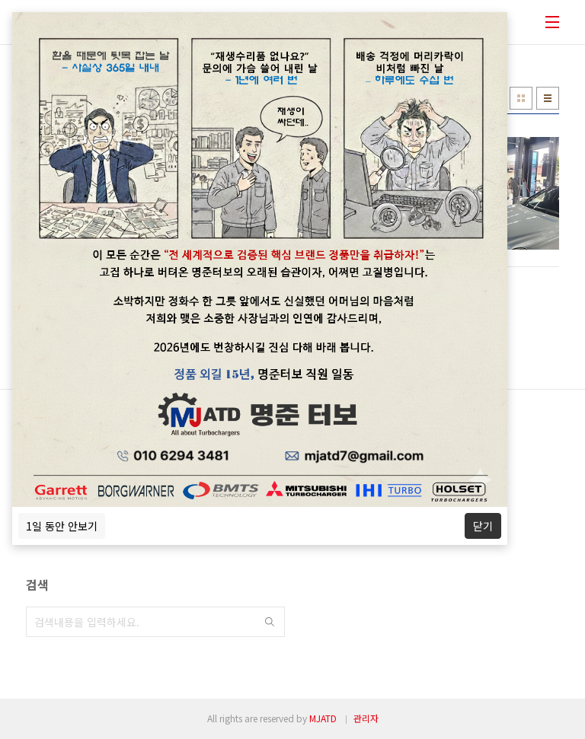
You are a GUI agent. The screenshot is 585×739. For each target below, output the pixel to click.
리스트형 (547, 98)
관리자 (366, 718)
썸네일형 (521, 98)
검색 (269, 621)
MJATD (323, 718)
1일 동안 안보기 (62, 526)
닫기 (483, 526)
